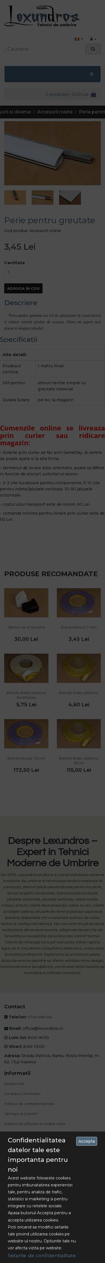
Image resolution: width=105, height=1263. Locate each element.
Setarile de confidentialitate (42, 1255)
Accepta (86, 1141)
